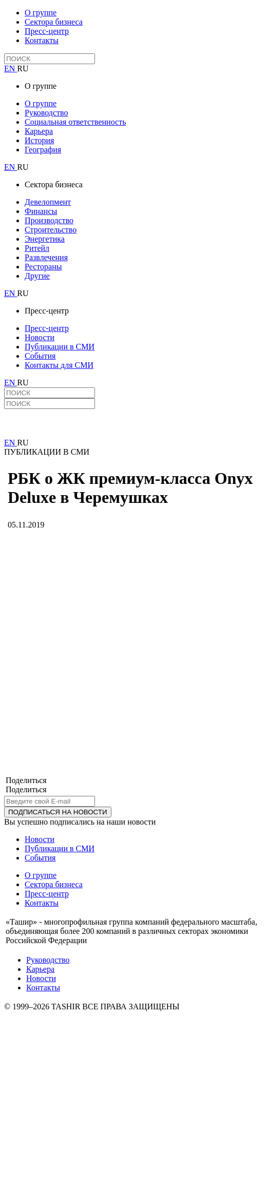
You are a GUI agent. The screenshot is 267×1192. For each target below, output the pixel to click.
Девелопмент (48, 202)
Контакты (42, 40)
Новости (39, 337)
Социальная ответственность (75, 122)
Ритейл (37, 248)
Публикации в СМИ (59, 346)
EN (10, 68)
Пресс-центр (47, 31)
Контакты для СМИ (59, 365)
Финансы (41, 211)
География (43, 149)
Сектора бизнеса (54, 21)
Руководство (46, 112)
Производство (49, 220)
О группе (40, 12)
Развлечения (46, 257)
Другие (37, 275)
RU (22, 68)
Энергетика (45, 239)
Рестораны (43, 266)
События (40, 355)
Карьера (39, 131)
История (39, 140)
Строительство (51, 229)
